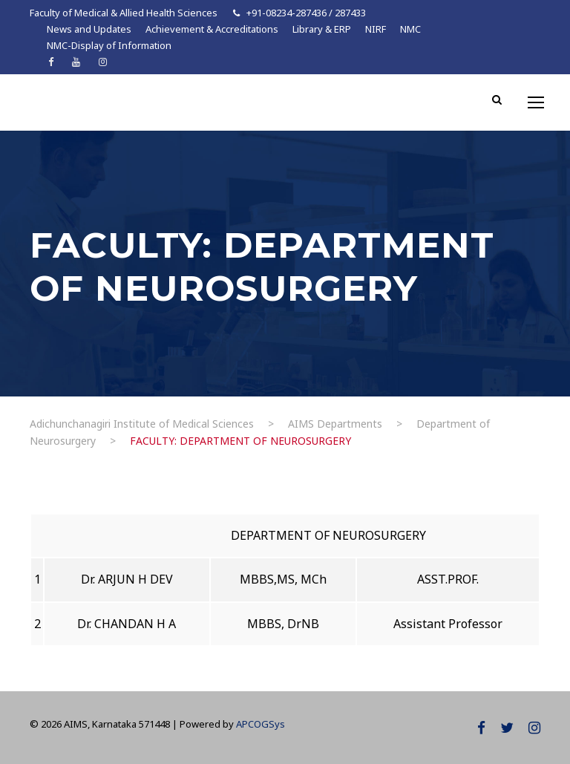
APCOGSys (260, 724)
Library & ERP (321, 29)
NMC (410, 29)
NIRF (375, 29)
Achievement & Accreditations (211, 29)
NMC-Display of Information (109, 45)
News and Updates (89, 29)
